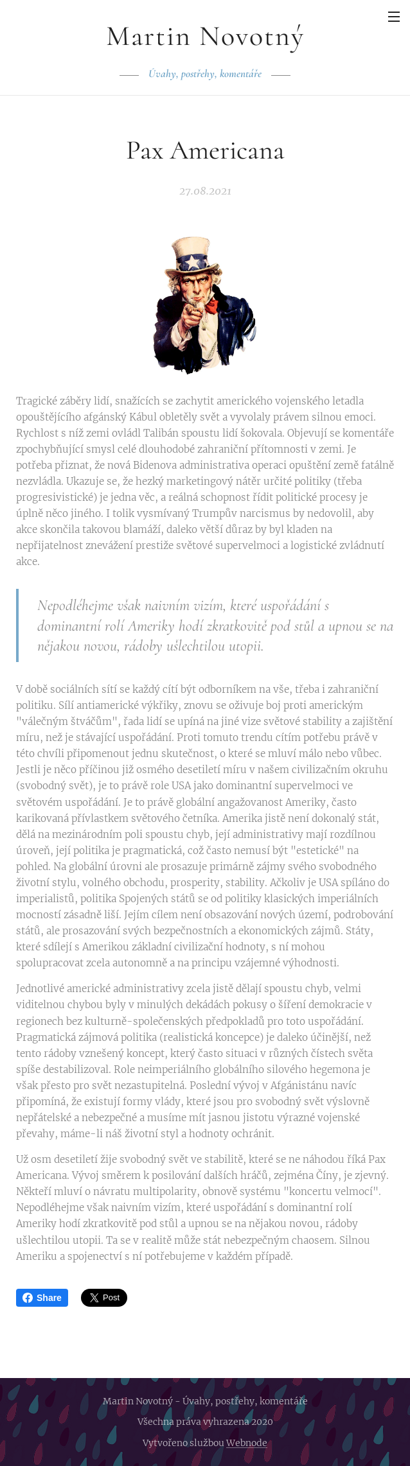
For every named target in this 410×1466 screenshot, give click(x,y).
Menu (394, 16)
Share (42, 1298)
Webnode (246, 1443)
